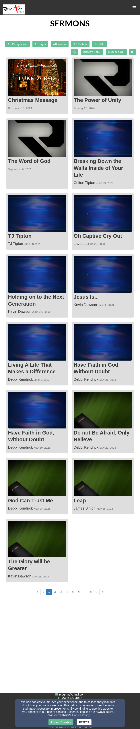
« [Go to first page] (37, 591)
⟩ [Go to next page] (96, 591)
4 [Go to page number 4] (67, 591)
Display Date (92, 51)
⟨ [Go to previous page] (43, 591)
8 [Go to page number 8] (91, 591)
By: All (99, 44)
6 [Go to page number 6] (79, 591)
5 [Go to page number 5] (73, 591)
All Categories (17, 44)
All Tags (40, 44)
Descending (116, 51)
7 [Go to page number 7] (85, 591)
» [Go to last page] (102, 591)
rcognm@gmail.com (72, 694)
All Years (59, 44)
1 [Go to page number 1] (49, 591)
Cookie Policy (81, 715)
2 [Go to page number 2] (55, 591)
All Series (80, 44)
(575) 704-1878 (72, 698)
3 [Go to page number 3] (61, 591)
